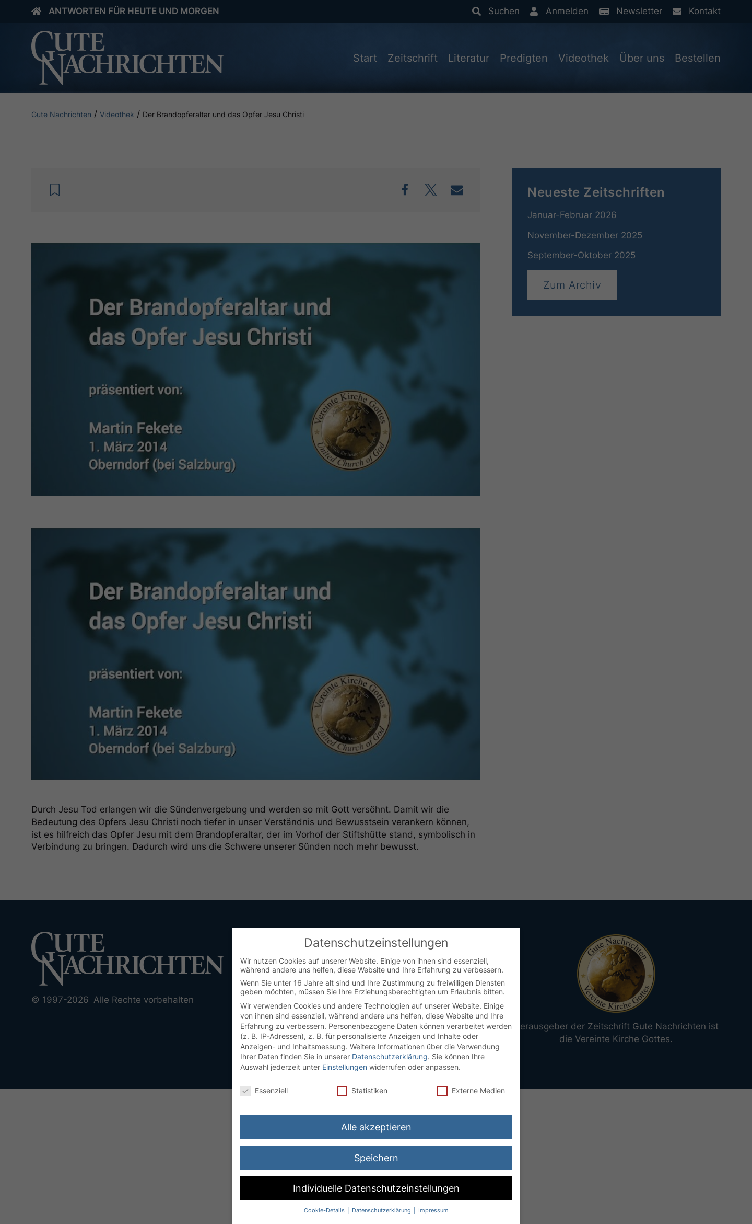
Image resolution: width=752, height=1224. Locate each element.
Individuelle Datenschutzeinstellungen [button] (376, 1188)
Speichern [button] (376, 1157)
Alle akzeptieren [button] (376, 1127)
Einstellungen (344, 1066)
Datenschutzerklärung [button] (382, 1210)
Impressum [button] (433, 1210)
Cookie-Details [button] (325, 1210)
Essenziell (264, 1090)
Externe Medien (471, 1090)
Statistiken (362, 1090)
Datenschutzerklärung (390, 1056)
